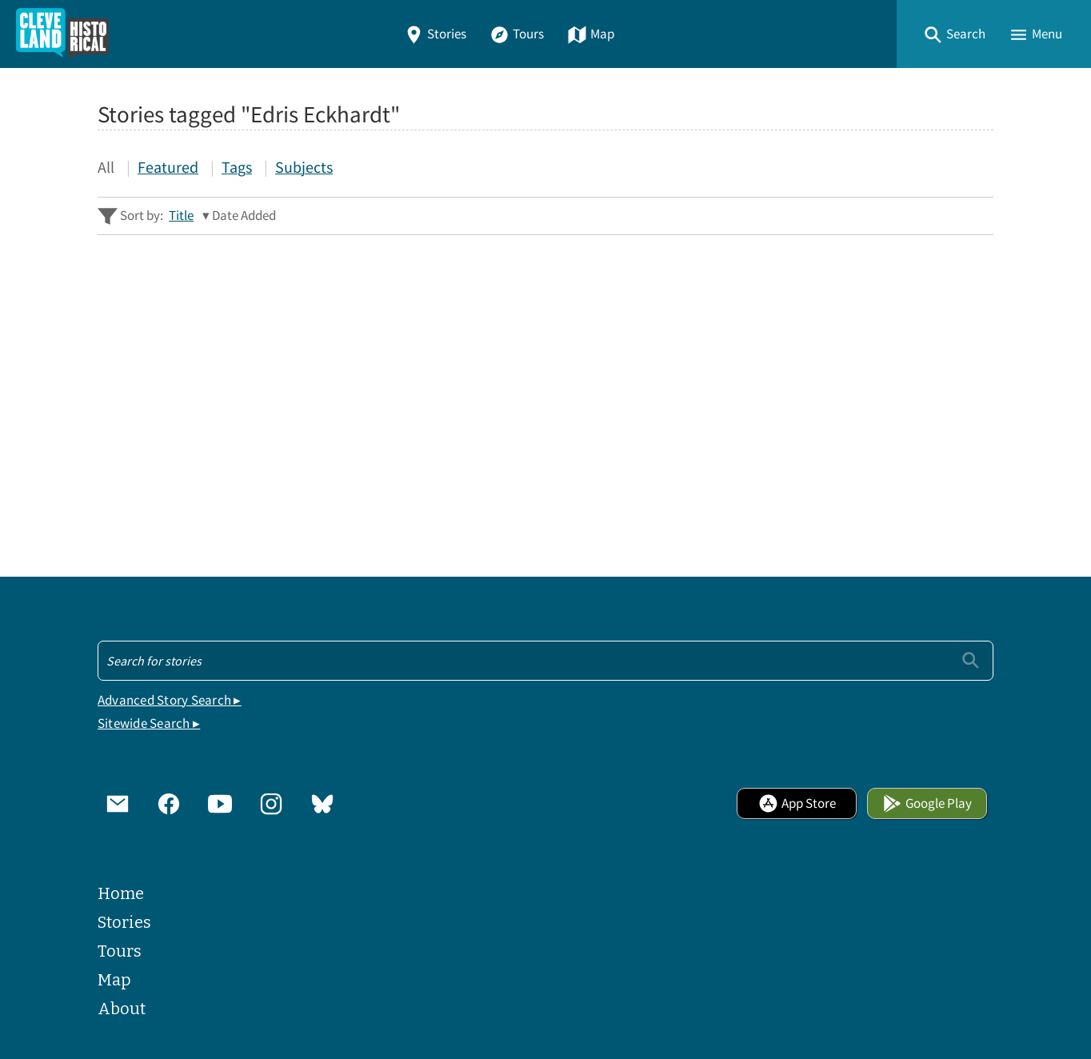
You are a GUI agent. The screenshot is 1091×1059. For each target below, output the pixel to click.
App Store (797, 803)
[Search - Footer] (545, 661)
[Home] (62, 34)
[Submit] (970, 660)
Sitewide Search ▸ (149, 723)
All (106, 167)
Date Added (244, 215)
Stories (435, 34)
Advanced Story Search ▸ (170, 700)
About (122, 1008)
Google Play (927, 803)
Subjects (304, 167)
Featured (168, 167)
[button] (954, 34)
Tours (517, 34)
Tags (237, 167)
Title (181, 215)
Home (121, 893)
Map (590, 34)
